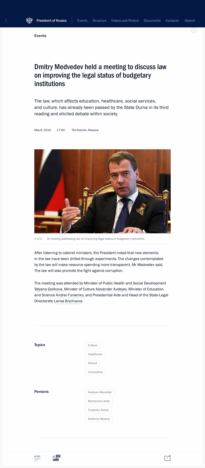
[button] (7, 7)
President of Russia (52, 6)
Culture (92, 345)
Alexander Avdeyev (111, 289)
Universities (95, 372)
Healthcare (95, 354)
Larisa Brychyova (68, 301)
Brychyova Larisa (99, 401)
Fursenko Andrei (98, 410)
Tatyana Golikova (48, 289)
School (92, 363)
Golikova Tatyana (99, 419)
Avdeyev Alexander (100, 392)
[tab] (37, 458)
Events (40, 35)
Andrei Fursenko (70, 295)
